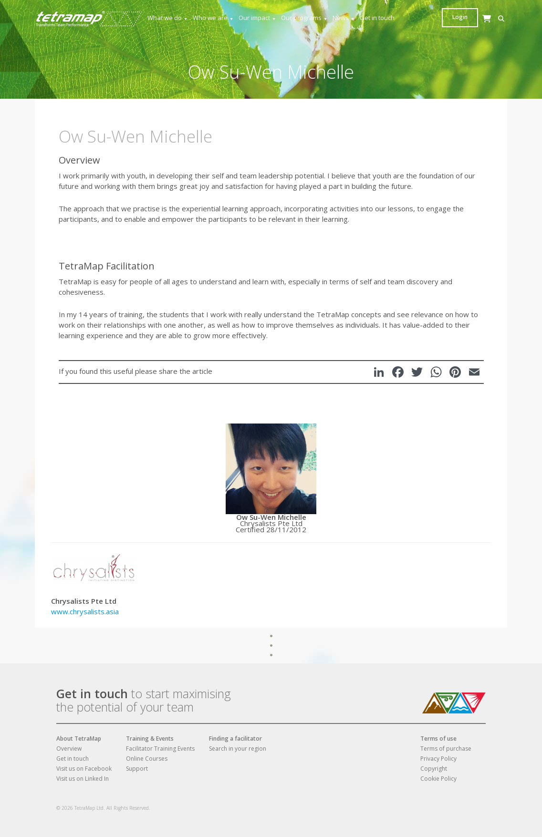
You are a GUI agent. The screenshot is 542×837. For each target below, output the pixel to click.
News (344, 18)
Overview (69, 748)
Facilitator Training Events (160, 748)
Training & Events (150, 738)
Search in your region (237, 748)
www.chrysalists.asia (85, 611)
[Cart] (462, 28)
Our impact (258, 18)
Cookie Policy (438, 779)
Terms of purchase (445, 748)
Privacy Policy (438, 758)
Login (489, 17)
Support (137, 769)
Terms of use (438, 738)
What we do (167, 18)
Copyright (433, 769)
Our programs (304, 18)
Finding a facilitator (235, 738)
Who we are (213, 18)
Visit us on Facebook (84, 769)
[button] (447, 19)
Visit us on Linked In (82, 779)
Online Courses (146, 758)
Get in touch (377, 17)
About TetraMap (78, 738)
